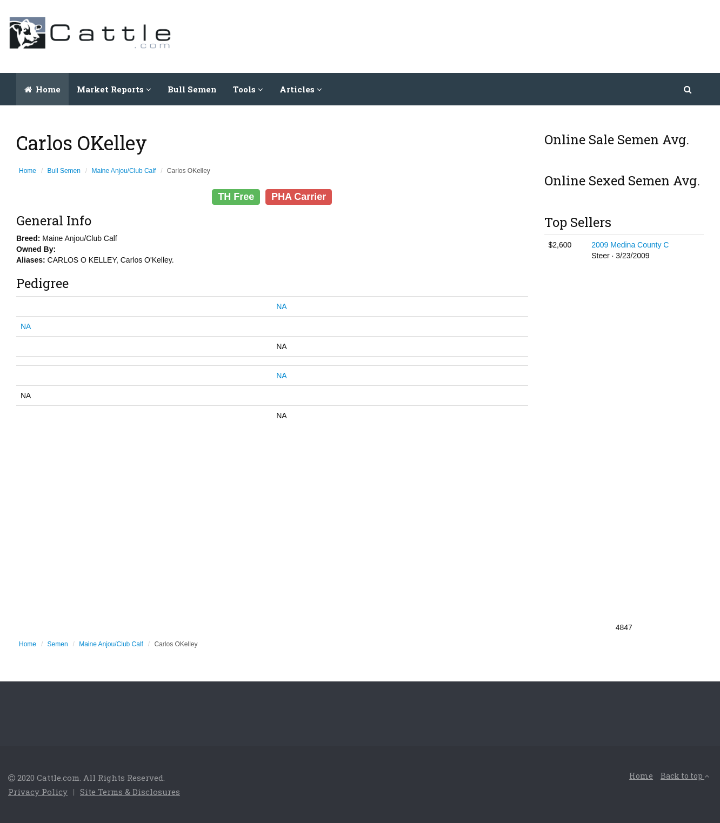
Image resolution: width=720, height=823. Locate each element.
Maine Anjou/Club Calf (124, 171)
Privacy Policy (38, 791)
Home (42, 89)
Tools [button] (248, 89)
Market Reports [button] (114, 89)
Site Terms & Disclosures (130, 791)
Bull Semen (192, 89)
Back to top (685, 776)
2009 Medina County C (630, 244)
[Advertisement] (515, 35)
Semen (58, 644)
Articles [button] (300, 89)
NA (281, 306)
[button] (688, 89)
